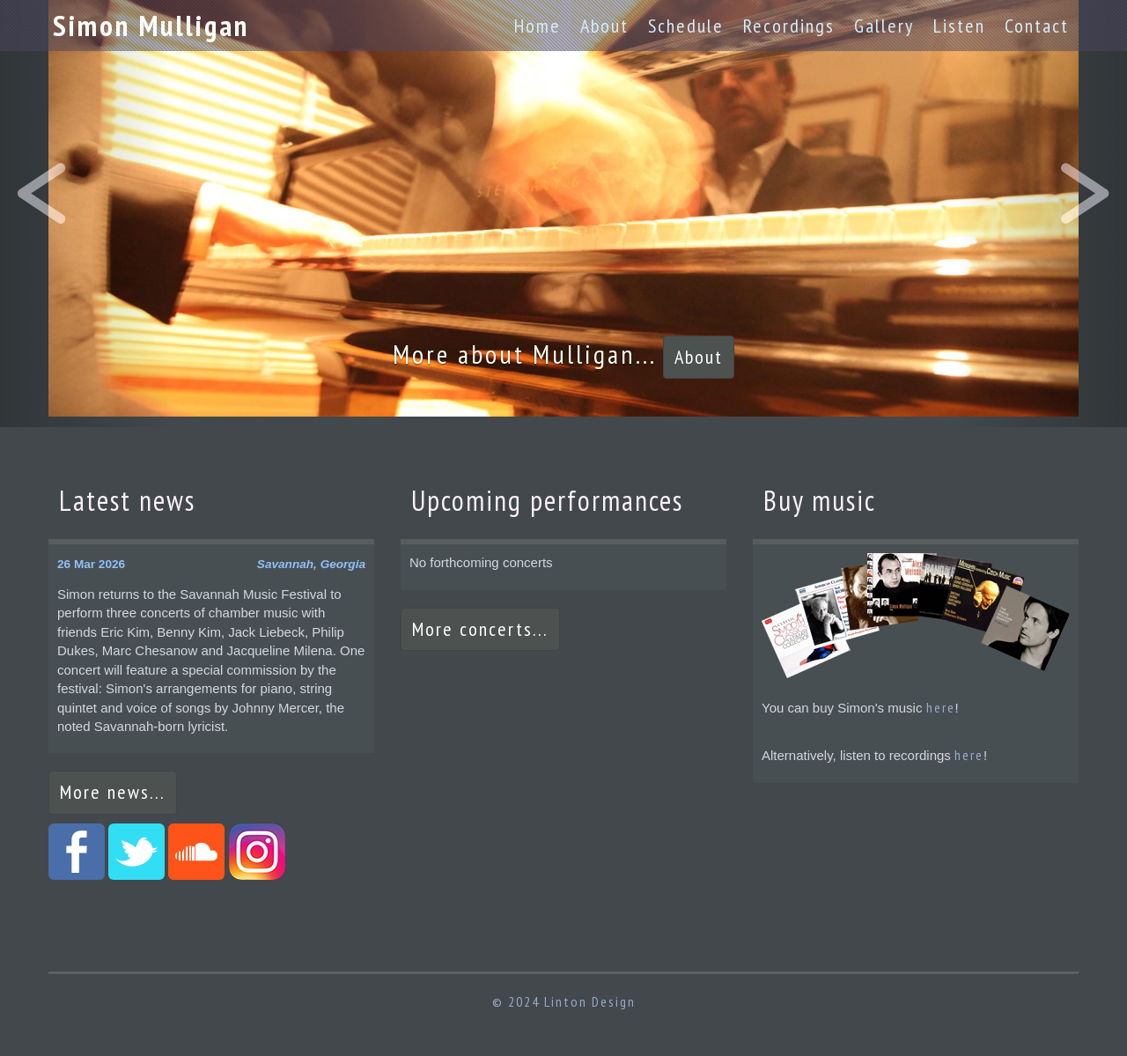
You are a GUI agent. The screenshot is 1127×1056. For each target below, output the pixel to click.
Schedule (686, 25)
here (940, 707)
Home (537, 25)
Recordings (789, 25)
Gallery (884, 25)
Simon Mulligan (151, 25)
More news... (113, 791)
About (604, 25)
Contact (1037, 25)
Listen (959, 25)
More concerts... (480, 629)
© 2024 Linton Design (564, 1001)
